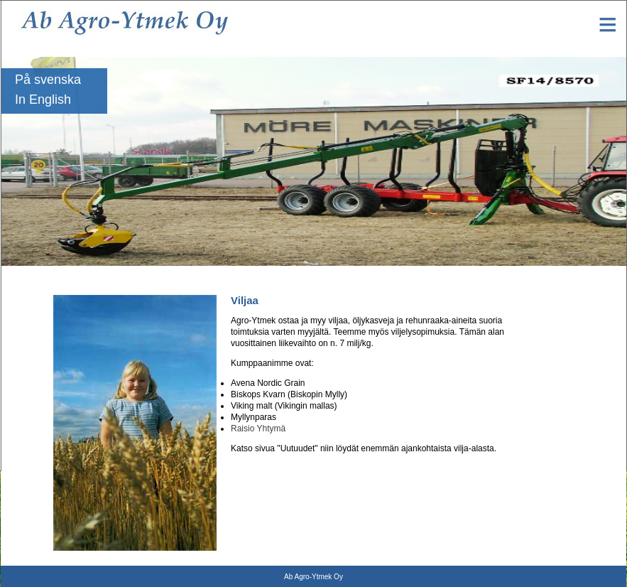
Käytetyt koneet (554, 431)
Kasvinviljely (548, 391)
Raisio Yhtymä (258, 428)
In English (43, 99)
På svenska (48, 79)
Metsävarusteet (553, 371)
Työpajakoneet (552, 352)
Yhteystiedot (548, 312)
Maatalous (544, 332)
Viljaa (535, 411)
